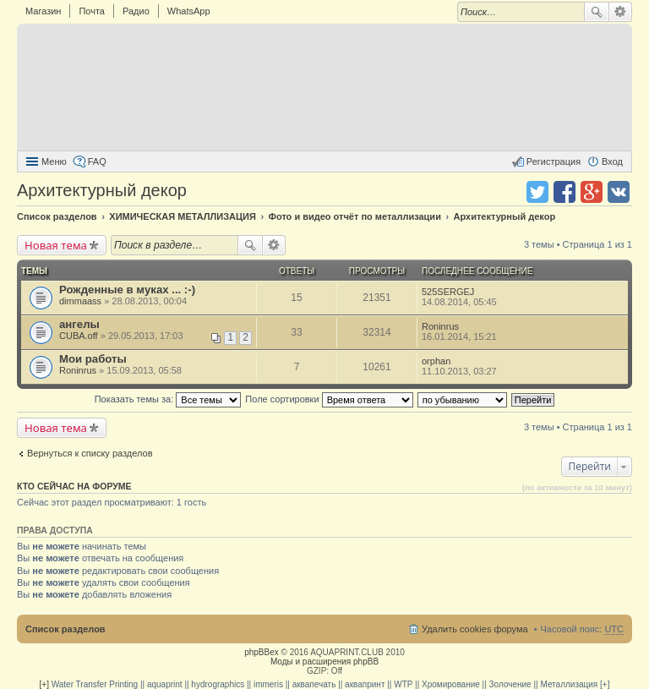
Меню (54, 161)
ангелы (79, 324)
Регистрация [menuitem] (553, 161)
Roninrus (440, 326)
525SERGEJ (448, 292)
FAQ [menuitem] (97, 161)
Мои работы (93, 359)
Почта (92, 11)
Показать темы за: (168, 399)
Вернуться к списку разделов (89, 453)
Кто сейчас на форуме (74, 486)
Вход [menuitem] (612, 161)
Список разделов (65, 629)
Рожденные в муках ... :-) (127, 289)
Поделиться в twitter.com (537, 192)
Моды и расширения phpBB (324, 661)
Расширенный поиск (620, 12)
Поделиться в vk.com (619, 192)
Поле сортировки (328, 399)
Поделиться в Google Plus (592, 192)
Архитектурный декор (102, 190)
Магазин (43, 11)
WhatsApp (188, 11)
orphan (436, 361)
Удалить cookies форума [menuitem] (475, 629)
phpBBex (261, 652)
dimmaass (80, 301)
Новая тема (56, 245)
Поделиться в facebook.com (564, 192)
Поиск (596, 12)
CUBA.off (78, 336)
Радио (136, 11)
